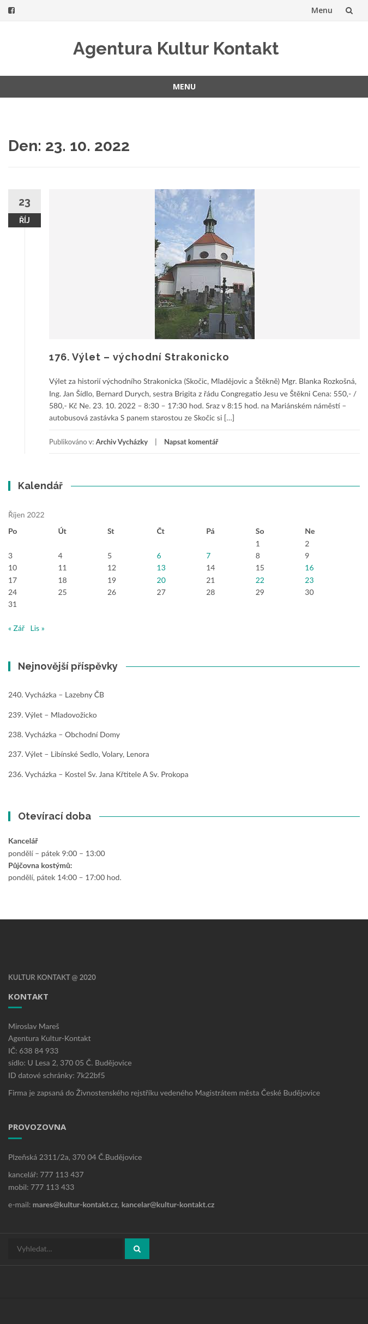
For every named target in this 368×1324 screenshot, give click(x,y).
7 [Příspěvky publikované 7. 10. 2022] (208, 555)
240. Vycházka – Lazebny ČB (56, 694)
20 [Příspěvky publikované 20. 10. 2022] (161, 580)
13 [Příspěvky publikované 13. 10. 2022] (161, 567)
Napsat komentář (191, 441)
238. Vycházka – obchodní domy (64, 734)
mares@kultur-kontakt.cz (75, 1204)
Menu (322, 10)
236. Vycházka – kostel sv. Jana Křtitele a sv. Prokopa (98, 774)
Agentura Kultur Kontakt (176, 48)
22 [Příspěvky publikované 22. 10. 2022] (260, 580)
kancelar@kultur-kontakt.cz (168, 1204)
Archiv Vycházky (122, 441)
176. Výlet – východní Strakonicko (139, 357)
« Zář (16, 628)
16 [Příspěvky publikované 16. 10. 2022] (309, 567)
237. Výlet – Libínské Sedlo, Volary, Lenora (78, 754)
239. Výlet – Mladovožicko (52, 714)
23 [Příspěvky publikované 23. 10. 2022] (309, 580)
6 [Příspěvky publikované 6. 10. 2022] (159, 555)
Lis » (38, 628)
